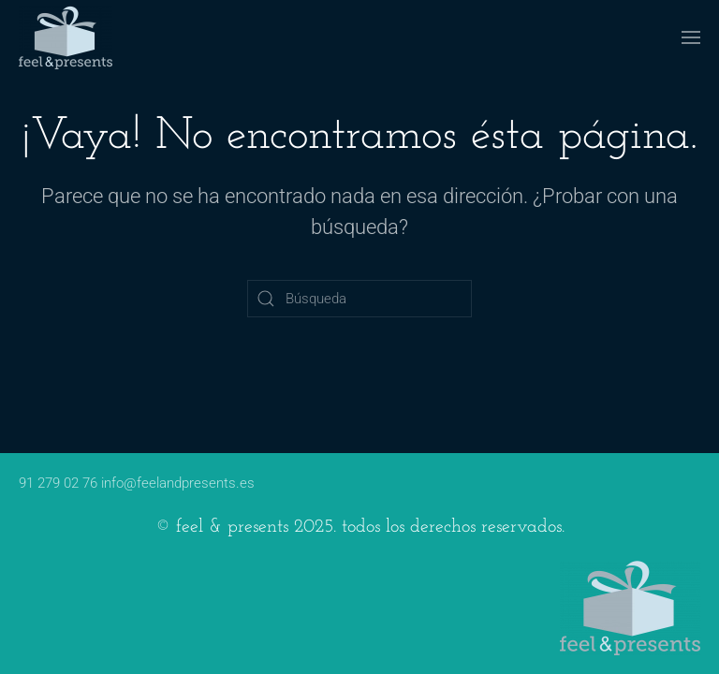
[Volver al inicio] (65, 37)
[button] (691, 37)
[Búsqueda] (359, 298)
